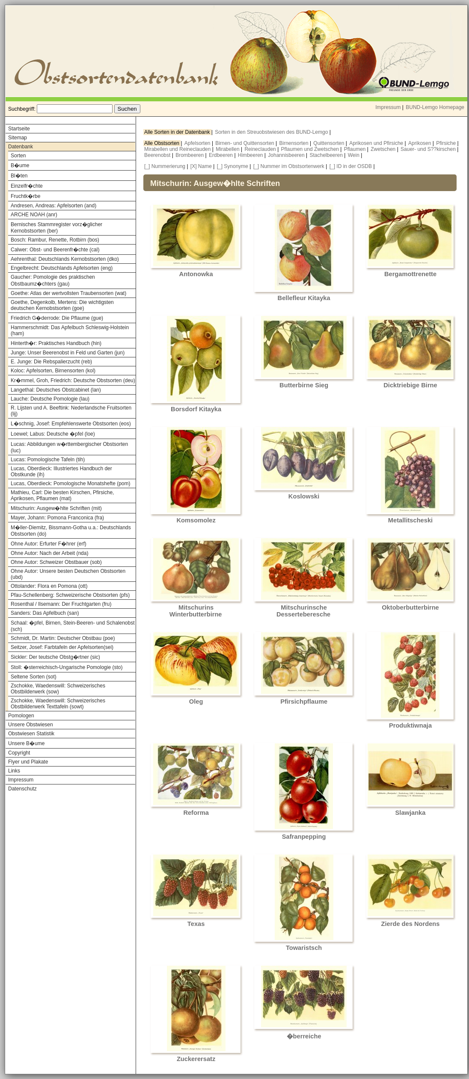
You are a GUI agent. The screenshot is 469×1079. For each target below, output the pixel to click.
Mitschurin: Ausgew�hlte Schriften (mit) (56, 508)
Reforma (195, 812)
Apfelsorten (198, 143)
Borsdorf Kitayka (196, 409)
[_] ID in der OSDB (350, 166)
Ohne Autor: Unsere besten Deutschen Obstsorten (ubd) (68, 574)
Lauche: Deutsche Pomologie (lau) (50, 399)
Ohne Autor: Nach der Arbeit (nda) (49, 553)
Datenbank (20, 147)
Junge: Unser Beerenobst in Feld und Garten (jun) (68, 353)
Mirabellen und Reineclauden (178, 149)
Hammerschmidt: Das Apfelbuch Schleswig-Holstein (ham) (70, 330)
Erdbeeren (221, 155)
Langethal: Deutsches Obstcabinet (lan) (56, 390)
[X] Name (201, 166)
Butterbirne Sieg (303, 385)
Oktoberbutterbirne (410, 607)
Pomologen (21, 716)
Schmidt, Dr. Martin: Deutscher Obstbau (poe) (63, 638)
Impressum (388, 107)
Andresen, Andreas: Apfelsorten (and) (53, 206)
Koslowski (304, 496)
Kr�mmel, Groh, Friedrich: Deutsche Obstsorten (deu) (73, 380)
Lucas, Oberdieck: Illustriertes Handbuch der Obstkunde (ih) (61, 472)
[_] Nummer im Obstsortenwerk (288, 166)
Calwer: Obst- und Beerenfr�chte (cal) (55, 250)
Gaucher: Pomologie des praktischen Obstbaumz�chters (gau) (53, 280)
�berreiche (304, 1036)
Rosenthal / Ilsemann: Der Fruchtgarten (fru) (61, 604)
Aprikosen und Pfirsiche (376, 143)
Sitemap (17, 138)
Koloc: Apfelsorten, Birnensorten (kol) (53, 371)
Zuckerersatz (196, 1058)
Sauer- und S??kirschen (429, 149)
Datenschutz (22, 789)
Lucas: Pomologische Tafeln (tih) (48, 460)
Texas (196, 923)
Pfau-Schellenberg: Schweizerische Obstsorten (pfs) (70, 595)
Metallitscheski (410, 520)
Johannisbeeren (287, 155)
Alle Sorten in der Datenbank (177, 132)
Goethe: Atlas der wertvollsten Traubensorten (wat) (68, 293)
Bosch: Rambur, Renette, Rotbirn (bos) (55, 240)
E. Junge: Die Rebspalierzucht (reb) (51, 362)
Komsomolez (196, 520)
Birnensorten (294, 143)
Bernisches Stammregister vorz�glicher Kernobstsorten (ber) (56, 227)
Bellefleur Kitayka (304, 298)
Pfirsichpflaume (303, 701)
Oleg (196, 701)
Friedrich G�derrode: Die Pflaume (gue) (57, 318)
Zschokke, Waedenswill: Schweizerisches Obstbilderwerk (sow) (58, 689)
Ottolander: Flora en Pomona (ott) (49, 586)
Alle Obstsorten (162, 143)
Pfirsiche (446, 143)
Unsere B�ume (26, 743)
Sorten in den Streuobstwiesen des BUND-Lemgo (272, 132)
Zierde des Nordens (410, 923)
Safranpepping (304, 836)
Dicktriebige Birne (410, 385)
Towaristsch (304, 947)
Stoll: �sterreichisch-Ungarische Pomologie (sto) (66, 667)
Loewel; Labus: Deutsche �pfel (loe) (53, 434)
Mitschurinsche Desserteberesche (303, 611)
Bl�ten (19, 176)
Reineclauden (260, 149)
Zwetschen (384, 149)
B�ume (20, 165)
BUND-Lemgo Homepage (435, 107)
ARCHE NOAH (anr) (34, 215)
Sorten (18, 156)
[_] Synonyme (232, 166)
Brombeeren (190, 155)
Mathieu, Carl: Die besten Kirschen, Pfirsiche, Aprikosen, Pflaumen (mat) (62, 495)
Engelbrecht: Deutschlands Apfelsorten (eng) (62, 268)
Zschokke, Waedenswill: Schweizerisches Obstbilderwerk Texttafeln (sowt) (58, 704)
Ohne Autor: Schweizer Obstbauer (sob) (56, 562)
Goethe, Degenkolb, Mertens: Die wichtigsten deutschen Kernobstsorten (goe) (62, 305)
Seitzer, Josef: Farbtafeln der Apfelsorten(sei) (62, 647)
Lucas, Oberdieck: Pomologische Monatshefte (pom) (70, 483)
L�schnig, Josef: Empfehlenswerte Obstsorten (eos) (71, 424)
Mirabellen (228, 149)
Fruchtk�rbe (25, 196)
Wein (354, 155)
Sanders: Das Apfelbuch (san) (45, 613)
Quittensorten (329, 143)
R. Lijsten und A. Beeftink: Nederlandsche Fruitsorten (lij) (71, 411)
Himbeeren (251, 155)
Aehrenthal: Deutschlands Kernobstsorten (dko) (65, 259)
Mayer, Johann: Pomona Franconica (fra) (57, 518)
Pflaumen (355, 149)
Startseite (19, 129)
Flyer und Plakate (28, 762)
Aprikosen (420, 143)
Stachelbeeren (327, 155)
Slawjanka (410, 812)
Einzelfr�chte (27, 186)
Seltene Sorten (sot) (33, 677)
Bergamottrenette (410, 274)
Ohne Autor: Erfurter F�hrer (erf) (48, 544)
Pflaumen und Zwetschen (311, 149)
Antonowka (196, 274)
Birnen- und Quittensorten (245, 143)
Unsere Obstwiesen (30, 725)
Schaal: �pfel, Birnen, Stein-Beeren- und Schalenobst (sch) (73, 626)
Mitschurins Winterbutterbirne (195, 611)
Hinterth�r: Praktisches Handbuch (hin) (56, 343)
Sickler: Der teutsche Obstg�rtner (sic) (55, 657)
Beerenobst (158, 155)
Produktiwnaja (410, 725)
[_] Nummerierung (164, 166)
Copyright (19, 753)
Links (14, 771)
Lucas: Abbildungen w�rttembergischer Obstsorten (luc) (69, 447)
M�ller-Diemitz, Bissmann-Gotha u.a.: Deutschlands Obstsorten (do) (71, 531)
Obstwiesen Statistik (31, 734)
